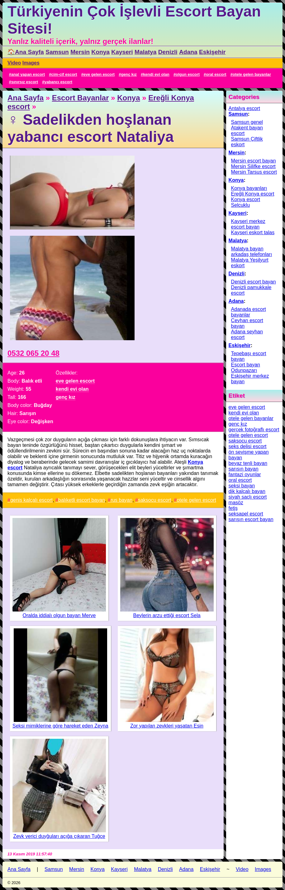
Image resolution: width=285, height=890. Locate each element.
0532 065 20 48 (33, 353)
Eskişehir (212, 52)
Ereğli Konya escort (252, 193)
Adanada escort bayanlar (248, 312)
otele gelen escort (196, 500)
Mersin (80, 52)
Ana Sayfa (25, 98)
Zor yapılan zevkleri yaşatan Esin (166, 725)
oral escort (216, 74)
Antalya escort (244, 108)
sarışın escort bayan (251, 519)
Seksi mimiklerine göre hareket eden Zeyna (60, 725)
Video (14, 62)
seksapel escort (246, 513)
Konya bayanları (249, 188)
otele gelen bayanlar (252, 74)
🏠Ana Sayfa (25, 52)
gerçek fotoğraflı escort (254, 429)
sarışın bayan (244, 469)
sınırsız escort (24, 82)
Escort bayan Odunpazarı (245, 367)
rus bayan (121, 500)
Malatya (145, 52)
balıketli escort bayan (81, 500)
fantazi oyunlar (245, 474)
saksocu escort (154, 500)
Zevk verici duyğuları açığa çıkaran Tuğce (59, 836)
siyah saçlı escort (248, 497)
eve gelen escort (99, 74)
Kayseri (122, 52)
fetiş (233, 508)
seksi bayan (242, 485)
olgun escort (188, 74)
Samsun (57, 52)
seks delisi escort (248, 446)
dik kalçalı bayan (247, 491)
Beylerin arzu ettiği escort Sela (167, 615)
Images (31, 62)
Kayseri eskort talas (253, 232)
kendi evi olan (156, 74)
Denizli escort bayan (253, 281)
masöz (236, 502)
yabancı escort (58, 82)
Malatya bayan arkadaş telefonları (251, 251)
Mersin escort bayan (253, 160)
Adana (188, 52)
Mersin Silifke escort (253, 166)
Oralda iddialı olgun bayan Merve (59, 615)
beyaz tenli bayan (248, 463)
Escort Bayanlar (80, 98)
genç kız (129, 74)
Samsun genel (247, 122)
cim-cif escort (64, 74)
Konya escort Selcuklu (245, 202)
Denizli (168, 52)
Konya (100, 52)
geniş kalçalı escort (31, 500)
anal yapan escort (28, 74)
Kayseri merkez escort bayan (248, 224)
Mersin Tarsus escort (254, 172)
